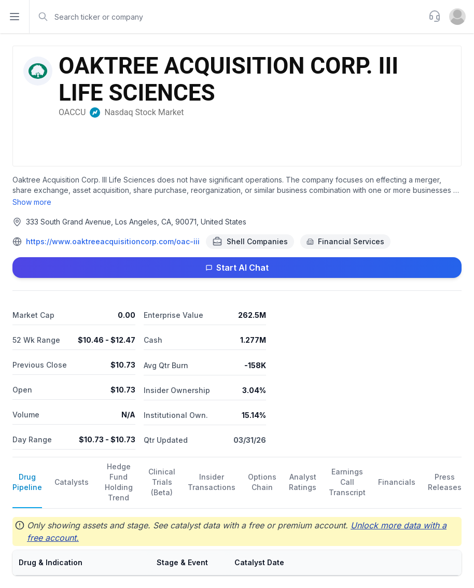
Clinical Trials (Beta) (161, 482)
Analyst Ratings (302, 482)
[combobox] (228, 16)
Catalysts (71, 482)
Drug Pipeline (27, 482)
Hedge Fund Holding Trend (119, 482)
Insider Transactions (211, 482)
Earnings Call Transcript (347, 482)
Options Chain (262, 482)
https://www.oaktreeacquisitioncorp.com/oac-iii (113, 241)
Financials (396, 482)
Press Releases (445, 482)
